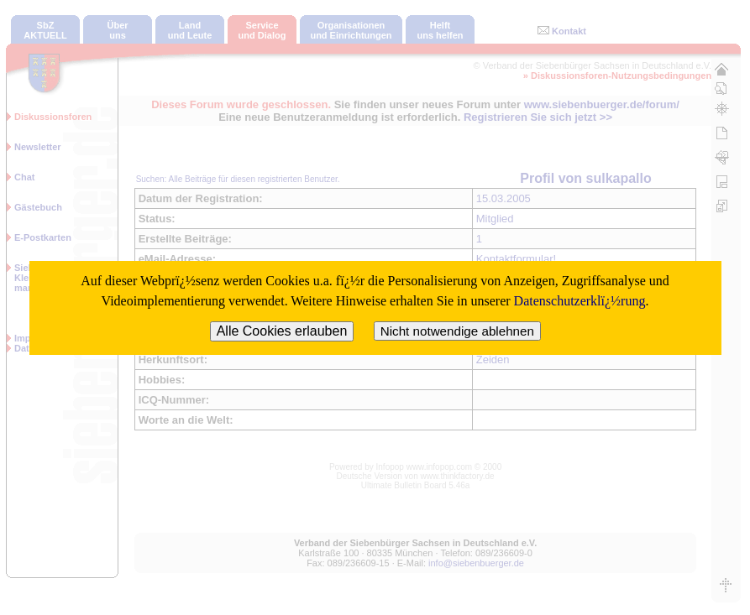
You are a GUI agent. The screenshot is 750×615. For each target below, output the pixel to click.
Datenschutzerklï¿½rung (580, 301)
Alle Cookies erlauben (282, 331)
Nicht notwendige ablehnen (457, 331)
